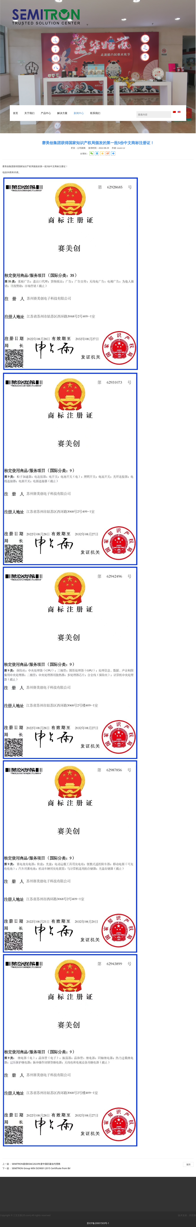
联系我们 (95, 113)
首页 (15, 113)
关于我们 (29, 113)
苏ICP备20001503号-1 (98, 1223)
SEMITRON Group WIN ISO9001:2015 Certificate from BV (41, 1168)
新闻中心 (79, 113)
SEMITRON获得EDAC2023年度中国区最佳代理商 (36, 1163)
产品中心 (46, 113)
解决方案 (62, 113)
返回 (188, 1164)
